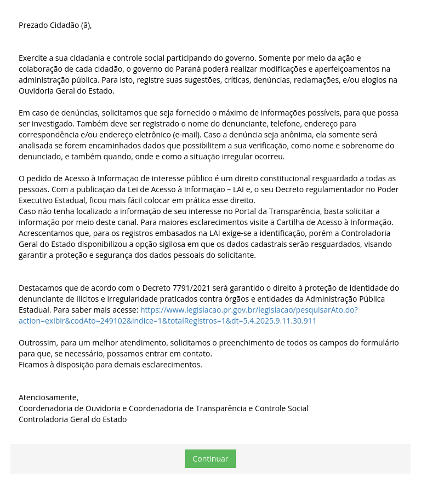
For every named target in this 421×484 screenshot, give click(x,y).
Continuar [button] (210, 458)
